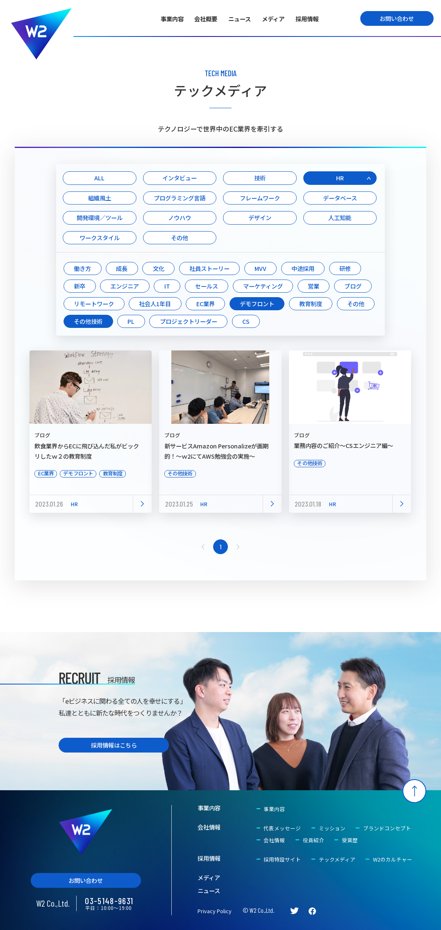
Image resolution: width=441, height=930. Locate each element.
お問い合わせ (397, 18)
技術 (260, 177)
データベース (340, 197)
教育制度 (310, 303)
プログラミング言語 (179, 197)
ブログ (352, 286)
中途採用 (302, 268)
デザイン (259, 217)
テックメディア (337, 859)
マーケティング (263, 286)
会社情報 (209, 827)
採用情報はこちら (114, 745)
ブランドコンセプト (387, 828)
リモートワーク (94, 303)
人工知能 (339, 217)
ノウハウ (179, 217)
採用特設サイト (282, 859)
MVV (260, 268)
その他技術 (88, 321)
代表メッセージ (282, 828)
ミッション (332, 828)
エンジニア (124, 286)
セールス (206, 286)
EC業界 (205, 303)
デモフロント (257, 303)
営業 (313, 286)
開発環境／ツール (100, 217)
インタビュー (179, 177)
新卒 (79, 286)
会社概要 (205, 18)
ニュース (239, 18)
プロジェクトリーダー (188, 321)
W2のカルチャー (392, 859)
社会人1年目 (155, 303)
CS (246, 321)
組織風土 (99, 197)
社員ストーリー (209, 268)
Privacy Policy (215, 911)
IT (167, 286)
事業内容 (172, 18)
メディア (273, 18)
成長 (121, 268)
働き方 (82, 268)
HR (340, 177)
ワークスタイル (100, 237)
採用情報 (307, 18)
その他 (179, 237)
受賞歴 (350, 840)
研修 (345, 268)
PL (130, 321)
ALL (99, 177)
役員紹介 (313, 840)
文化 (158, 268)
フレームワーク (260, 197)
